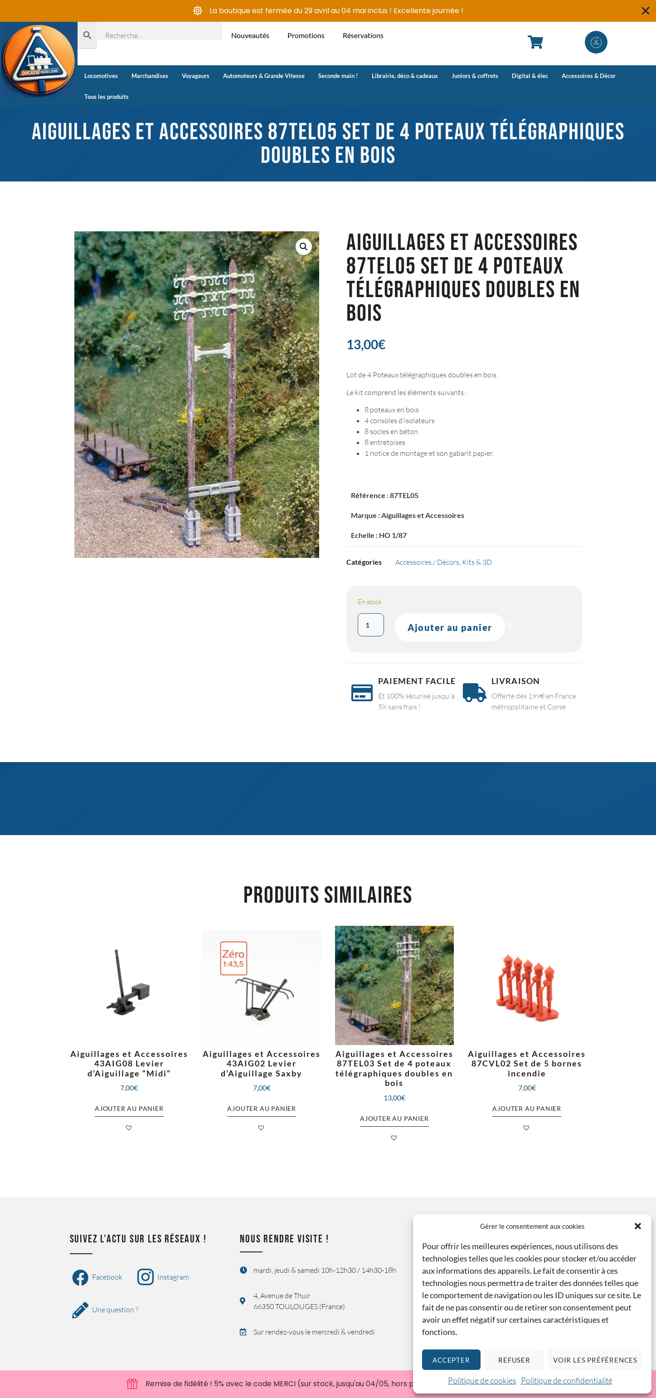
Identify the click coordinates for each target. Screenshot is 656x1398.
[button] (637, 1226)
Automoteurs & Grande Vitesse (264, 75)
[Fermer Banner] (645, 10)
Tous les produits (106, 96)
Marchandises (149, 75)
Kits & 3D (477, 562)
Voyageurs (195, 75)
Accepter (451, 1360)
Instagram (163, 1277)
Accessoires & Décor (589, 75)
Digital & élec (530, 75)
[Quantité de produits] (371, 624)
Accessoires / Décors (427, 562)
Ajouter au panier (450, 627)
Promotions (306, 35)
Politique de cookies (482, 1380)
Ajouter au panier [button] (129, 1108)
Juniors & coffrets (475, 75)
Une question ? (105, 1310)
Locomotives (101, 75)
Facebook (97, 1278)
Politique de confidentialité (566, 1380)
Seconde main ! (338, 75)
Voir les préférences (595, 1360)
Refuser (514, 1360)
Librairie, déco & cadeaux (405, 75)
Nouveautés (250, 35)
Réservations (363, 35)
